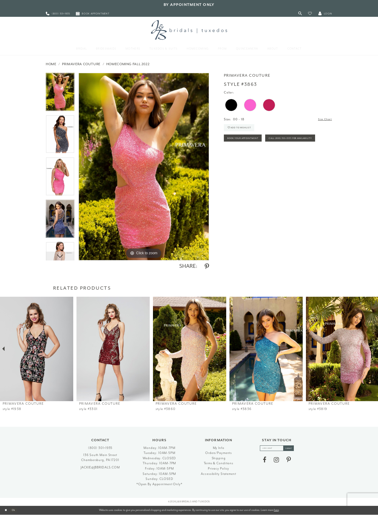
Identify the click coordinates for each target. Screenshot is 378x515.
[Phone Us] (58, 13)
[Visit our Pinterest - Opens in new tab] (288, 461)
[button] (310, 13)
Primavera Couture (81, 64)
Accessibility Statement (218, 474)
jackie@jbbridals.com (100, 467)
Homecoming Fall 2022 (128, 64)
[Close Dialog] (6, 510)
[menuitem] (58, 13)
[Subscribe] (292, 448)
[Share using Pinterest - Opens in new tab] (207, 266)
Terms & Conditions (218, 463)
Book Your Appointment (248, 143)
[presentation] (36, 349)
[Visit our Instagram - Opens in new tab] (276, 461)
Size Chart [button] (323, 120)
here (276, 510)
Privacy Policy (218, 468)
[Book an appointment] (93, 13)
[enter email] (277, 448)
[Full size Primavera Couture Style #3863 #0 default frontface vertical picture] (144, 166)
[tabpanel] (60, 94)
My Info (218, 448)
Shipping (219, 458)
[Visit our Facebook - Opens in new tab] (264, 461)
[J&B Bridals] (189, 30)
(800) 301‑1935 (100, 448)
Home (51, 64)
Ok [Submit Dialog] (16, 510)
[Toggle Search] (300, 13)
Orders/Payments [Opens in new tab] (218, 453)
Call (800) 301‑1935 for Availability (256, 156)
